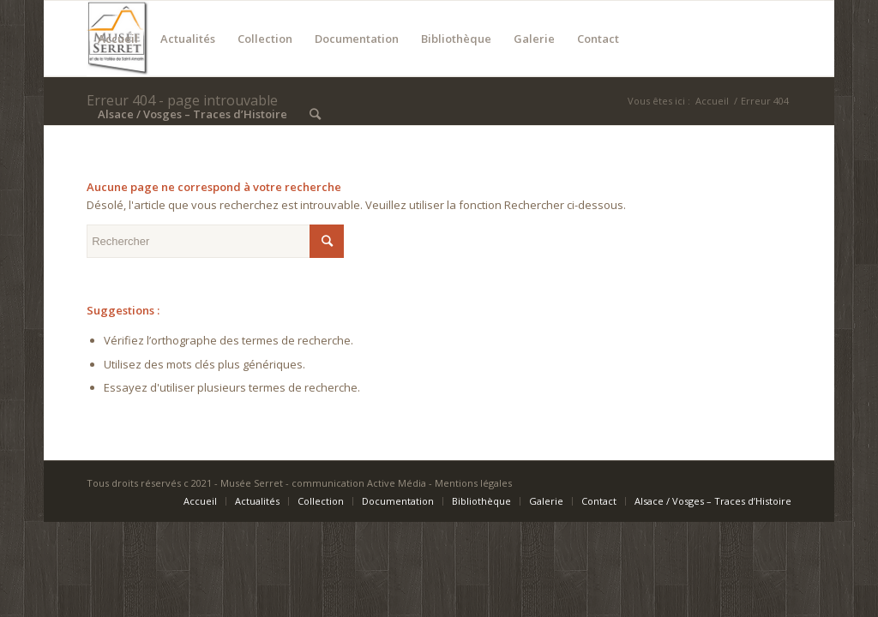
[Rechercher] (315, 114)
